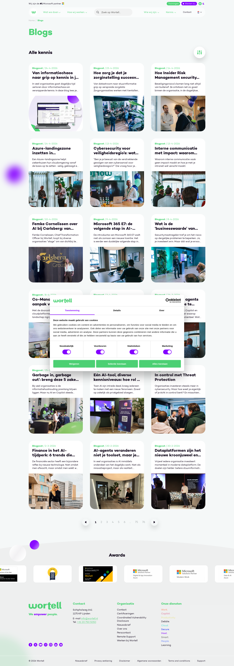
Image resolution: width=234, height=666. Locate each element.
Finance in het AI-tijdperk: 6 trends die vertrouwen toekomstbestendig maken (52, 452)
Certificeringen (125, 613)
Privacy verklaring (103, 661)
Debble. (165, 621)
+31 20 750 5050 (86, 622)
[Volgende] (154, 522)
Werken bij (190, 3)
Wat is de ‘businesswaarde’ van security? (175, 226)
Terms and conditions (179, 661)
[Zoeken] (113, 12)
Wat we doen (51, 12)
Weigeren (74, 364)
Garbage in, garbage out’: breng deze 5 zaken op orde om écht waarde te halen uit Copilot (55, 377)
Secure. (165, 629)
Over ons (122, 628)
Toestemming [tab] (72, 310)
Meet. (164, 633)
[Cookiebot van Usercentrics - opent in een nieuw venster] (168, 300)
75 (136, 522)
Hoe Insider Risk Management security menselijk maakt (175, 75)
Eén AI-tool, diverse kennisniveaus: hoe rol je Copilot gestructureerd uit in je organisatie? (117, 377)
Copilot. (165, 613)
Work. (164, 609)
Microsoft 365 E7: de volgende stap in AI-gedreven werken (113, 226)
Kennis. (171, 12)
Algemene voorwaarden (149, 661)
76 (143, 522)
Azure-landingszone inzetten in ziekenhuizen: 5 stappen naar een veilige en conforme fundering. (55, 150)
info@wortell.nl (89, 618)
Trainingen (173, 3)
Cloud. (164, 625)
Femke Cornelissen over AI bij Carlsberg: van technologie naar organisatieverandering (54, 226)
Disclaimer (124, 661)
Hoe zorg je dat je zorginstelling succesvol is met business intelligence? (116, 75)
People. (165, 641)
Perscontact (124, 632)
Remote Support (126, 636)
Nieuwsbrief (123, 624)
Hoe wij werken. (77, 12)
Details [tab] (117, 310)
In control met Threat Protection (175, 377)
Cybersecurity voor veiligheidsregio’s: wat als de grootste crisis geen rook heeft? (115, 150)
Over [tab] (161, 310)
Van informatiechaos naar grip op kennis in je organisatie (55, 75)
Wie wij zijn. (151, 12)
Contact (187, 12)
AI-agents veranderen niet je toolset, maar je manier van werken (115, 452)
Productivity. (168, 617)
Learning (166, 645)
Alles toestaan (160, 364)
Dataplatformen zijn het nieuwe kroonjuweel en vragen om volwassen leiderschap (178, 452)
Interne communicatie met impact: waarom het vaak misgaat (176, 150)
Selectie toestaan (117, 364)
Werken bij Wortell (127, 640)
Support (201, 661)
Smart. (165, 637)
